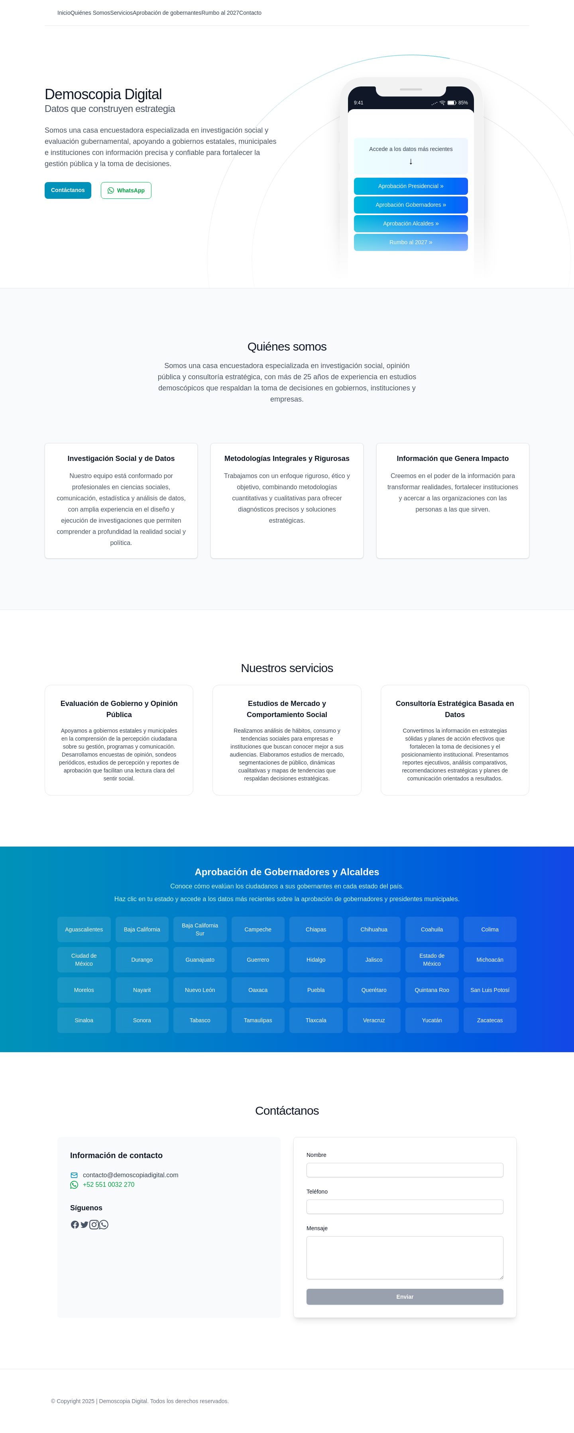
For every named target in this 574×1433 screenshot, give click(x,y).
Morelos (84, 990)
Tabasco (200, 1020)
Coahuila (432, 929)
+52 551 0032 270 (108, 1184)
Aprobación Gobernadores (410, 204)
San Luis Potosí (489, 990)
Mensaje (317, 1228)
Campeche (257, 929)
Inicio (64, 13)
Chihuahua (373, 929)
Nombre (316, 1155)
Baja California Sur (200, 929)
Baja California (142, 929)
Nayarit (142, 990)
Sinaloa (84, 1020)
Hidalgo (316, 960)
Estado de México (431, 960)
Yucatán (432, 1020)
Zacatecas (490, 1020)
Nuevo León (200, 990)
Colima (490, 929)
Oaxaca (257, 990)
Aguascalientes (84, 929)
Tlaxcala (316, 1020)
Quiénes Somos (90, 13)
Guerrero (258, 960)
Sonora (142, 1020)
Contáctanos (68, 190)
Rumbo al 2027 (220, 13)
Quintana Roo (432, 990)
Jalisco (374, 960)
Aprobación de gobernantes (167, 13)
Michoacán (489, 960)
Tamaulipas (258, 1020)
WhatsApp (126, 190)
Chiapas (316, 929)
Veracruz (374, 1020)
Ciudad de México (84, 960)
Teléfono (317, 1191)
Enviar (405, 1297)
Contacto (250, 13)
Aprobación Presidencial (411, 185)
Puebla (316, 990)
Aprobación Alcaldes (411, 223)
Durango (142, 960)
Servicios (121, 13)
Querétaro (374, 990)
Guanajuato (200, 960)
